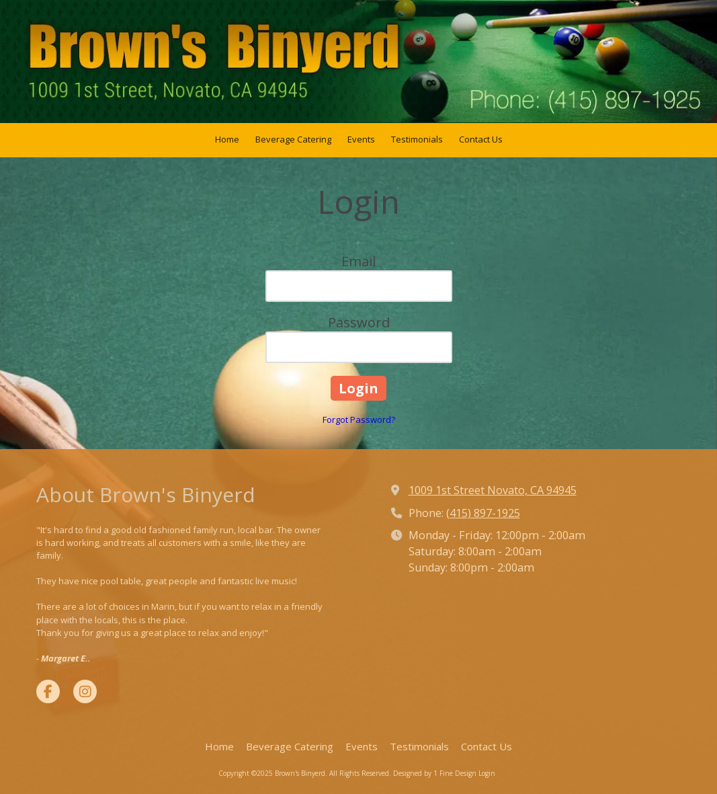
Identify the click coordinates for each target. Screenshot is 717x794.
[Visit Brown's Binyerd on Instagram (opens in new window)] (85, 691)
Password (359, 322)
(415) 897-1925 (483, 513)
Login (486, 773)
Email (358, 261)
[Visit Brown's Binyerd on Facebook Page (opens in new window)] (48, 691)
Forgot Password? (359, 419)
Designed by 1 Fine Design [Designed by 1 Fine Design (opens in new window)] (434, 773)
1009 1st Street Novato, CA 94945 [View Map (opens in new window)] (493, 490)
